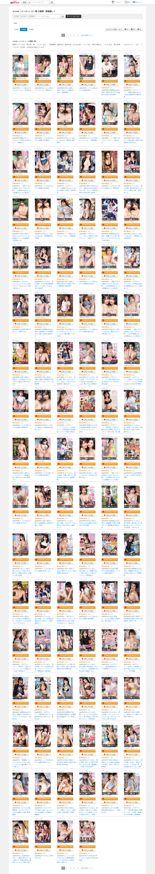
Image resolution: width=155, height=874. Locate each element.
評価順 (31, 29)
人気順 (16, 29)
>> (86, 35)
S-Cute (31, 16)
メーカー (24, 16)
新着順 (23, 29)
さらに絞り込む (73, 16)
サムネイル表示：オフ (114, 29)
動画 (15, 23)
